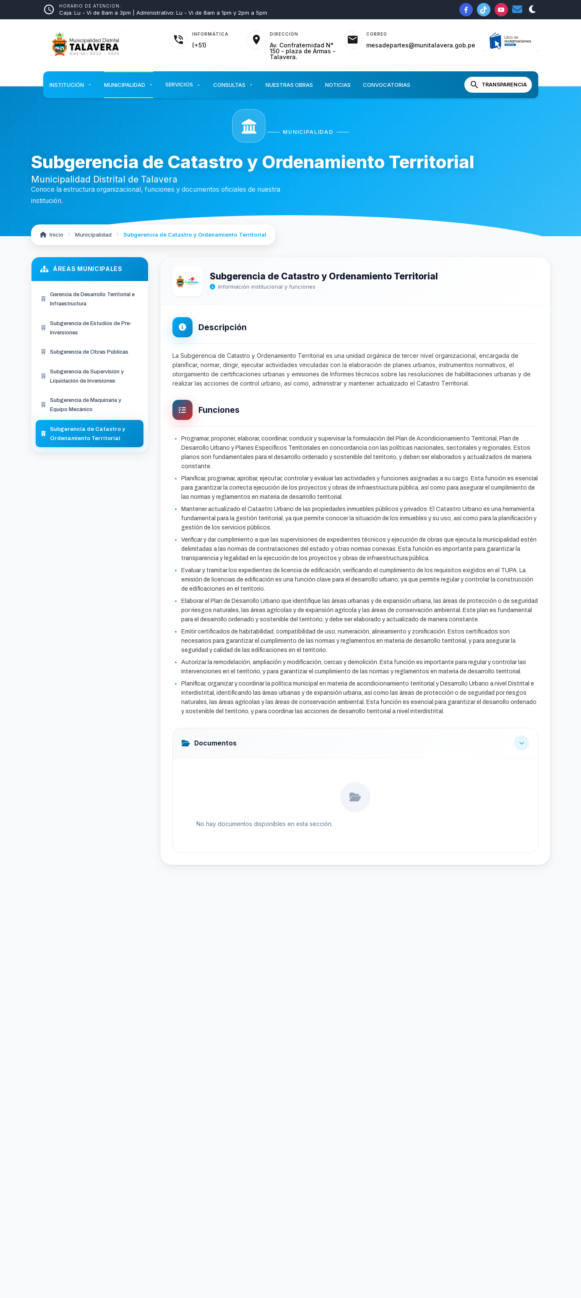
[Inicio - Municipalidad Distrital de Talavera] (101, 45)
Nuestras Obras (289, 84)
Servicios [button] (183, 85)
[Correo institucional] (517, 9)
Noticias (338, 84)
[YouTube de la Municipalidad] (501, 9)
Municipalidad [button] (128, 84)
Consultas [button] (233, 84)
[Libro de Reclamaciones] (510, 41)
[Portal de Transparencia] (498, 85)
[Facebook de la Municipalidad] (466, 9)
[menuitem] (89, 299)
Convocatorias (386, 84)
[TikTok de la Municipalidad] (483, 9)
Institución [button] (71, 84)
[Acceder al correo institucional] (409, 40)
